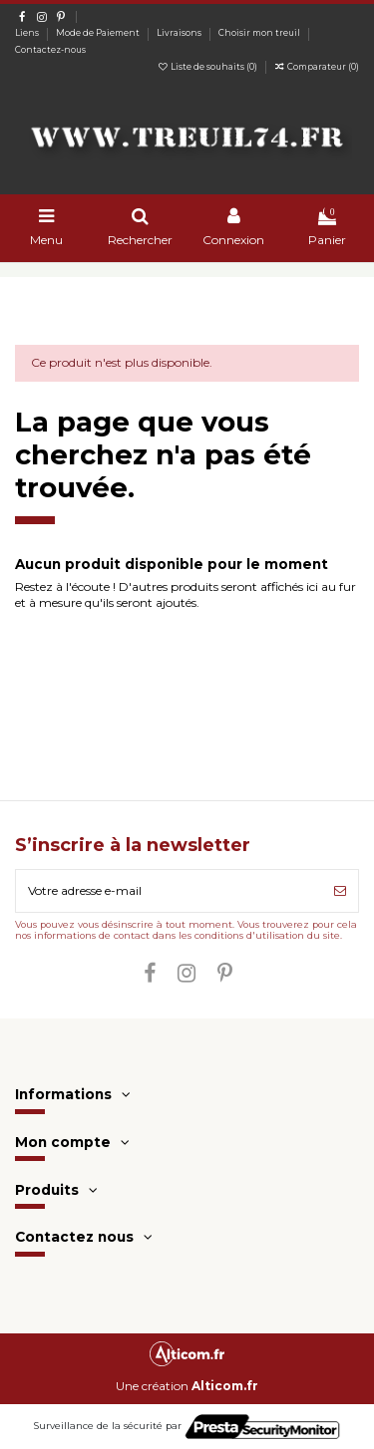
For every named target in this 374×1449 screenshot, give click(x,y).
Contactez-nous (50, 50)
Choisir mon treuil (260, 33)
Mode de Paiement (99, 33)
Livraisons (180, 33)
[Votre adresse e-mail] (169, 891)
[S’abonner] (340, 891)
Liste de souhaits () (208, 67)
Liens (28, 33)
